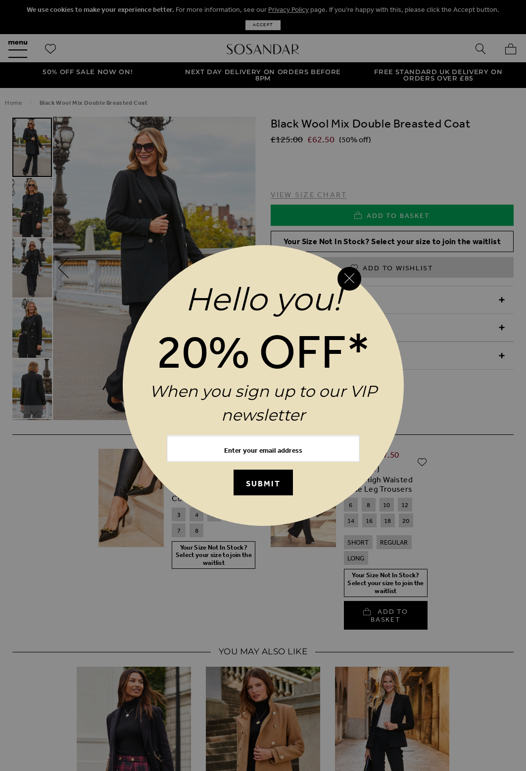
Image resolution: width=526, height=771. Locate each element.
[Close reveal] (349, 279)
